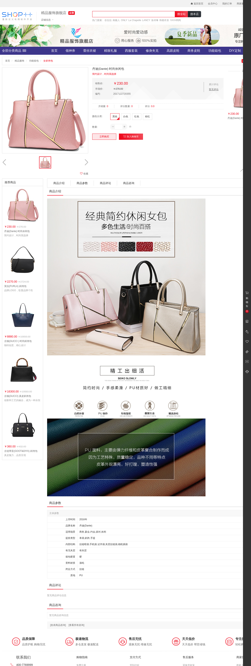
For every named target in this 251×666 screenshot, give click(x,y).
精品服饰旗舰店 (53, 13)
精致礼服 (110, 50)
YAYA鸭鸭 (175, 20)
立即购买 (104, 136)
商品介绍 (59, 183)
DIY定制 (235, 50)
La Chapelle (134, 20)
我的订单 (227, 3)
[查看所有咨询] (76, 625)
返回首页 (197, 3)
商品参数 (82, 183)
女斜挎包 (48, 60)
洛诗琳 (154, 20)
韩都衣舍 (164, 20)
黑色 (114, 116)
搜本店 (194, 14)
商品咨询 (128, 183)
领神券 (70, 50)
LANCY (146, 20)
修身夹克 (152, 50)
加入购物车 (131, 136)
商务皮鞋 (193, 50)
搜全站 (181, 14)
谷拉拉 (108, 20)
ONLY (124, 20)
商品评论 (105, 183)
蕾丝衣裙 (89, 50)
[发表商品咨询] (58, 625)
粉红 (147, 116)
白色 (125, 116)
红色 (136, 116)
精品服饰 (19, 60)
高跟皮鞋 (173, 50)
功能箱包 (214, 50)
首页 (54, 50)
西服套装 (131, 50)
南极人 (116, 20)
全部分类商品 (14, 51)
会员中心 (213, 3)
